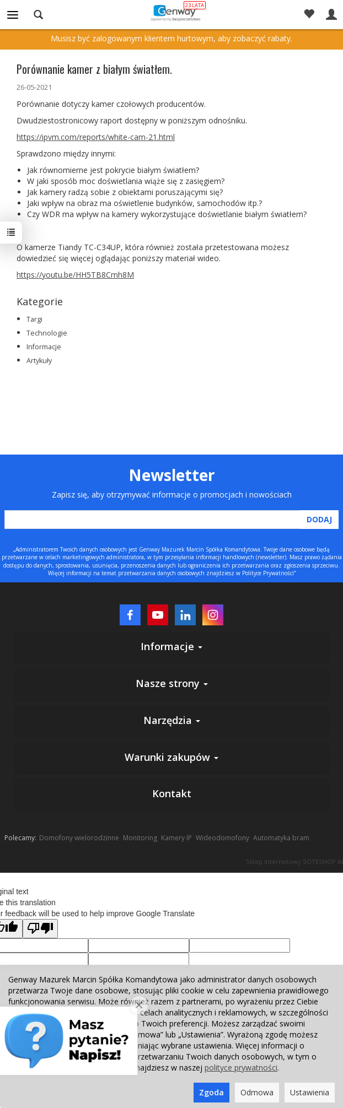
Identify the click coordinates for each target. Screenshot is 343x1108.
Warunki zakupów (171, 757)
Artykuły (39, 360)
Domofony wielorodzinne (79, 837)
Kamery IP (176, 837)
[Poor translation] (40, 928)
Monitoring (140, 837)
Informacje (43, 347)
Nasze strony (172, 683)
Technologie (46, 333)
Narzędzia (171, 720)
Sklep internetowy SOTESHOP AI (294, 861)
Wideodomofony (222, 837)
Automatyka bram (281, 837)
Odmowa (257, 1092)
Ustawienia (309, 1092)
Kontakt (171, 793)
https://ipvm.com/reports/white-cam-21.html (96, 137)
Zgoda (211, 1092)
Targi (34, 319)
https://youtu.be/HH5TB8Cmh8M (75, 274)
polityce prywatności (241, 1067)
